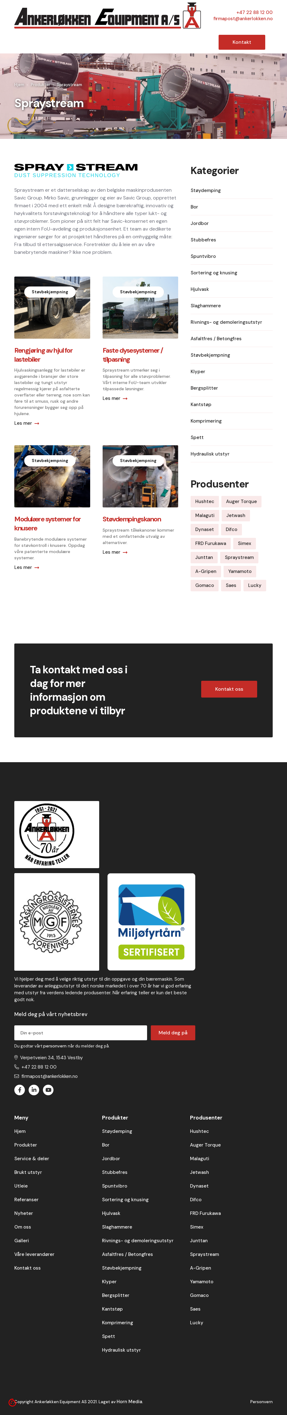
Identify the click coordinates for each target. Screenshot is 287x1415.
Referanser (26, 1200)
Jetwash (199, 1172)
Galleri (21, 1241)
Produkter (40, 84)
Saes (195, 1309)
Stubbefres (114, 1172)
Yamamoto (201, 1282)
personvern (55, 1046)
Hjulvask (111, 1213)
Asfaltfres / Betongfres (127, 1254)
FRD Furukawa (205, 1213)
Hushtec (199, 1131)
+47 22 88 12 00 (254, 12)
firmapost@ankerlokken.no (243, 19)
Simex (196, 1227)
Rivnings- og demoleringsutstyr (138, 1241)
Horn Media (129, 1402)
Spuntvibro (114, 1186)
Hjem (19, 84)
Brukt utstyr (28, 1172)
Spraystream (204, 1254)
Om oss (22, 1227)
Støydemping (117, 1131)
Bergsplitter (115, 1295)
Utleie (21, 1186)
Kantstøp (112, 1309)
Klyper (109, 1282)
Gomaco (199, 1295)
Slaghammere (117, 1227)
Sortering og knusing (125, 1200)
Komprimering (117, 1323)
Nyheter (23, 1213)
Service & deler (31, 1159)
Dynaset (199, 1186)
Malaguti (199, 1159)
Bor (105, 1145)
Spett (108, 1336)
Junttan (199, 1241)
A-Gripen (200, 1268)
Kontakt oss (229, 689)
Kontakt (242, 42)
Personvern (261, 1401)
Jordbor (111, 1159)
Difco (195, 1200)
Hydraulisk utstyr (121, 1350)
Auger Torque (205, 1145)
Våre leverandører (34, 1254)
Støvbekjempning (121, 1268)
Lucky (196, 1323)
